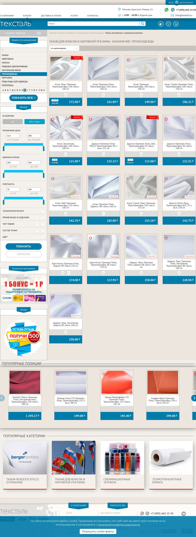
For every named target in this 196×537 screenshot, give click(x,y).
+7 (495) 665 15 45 (186, 9)
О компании (7, 15)
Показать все (24, 97)
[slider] (3, 149)
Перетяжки (7, 59)
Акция (77, 58)
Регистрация (186, 2)
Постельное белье (11, 70)
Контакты (92, 15)
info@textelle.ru (183, 15)
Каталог (27, 15)
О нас (69, 512)
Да (12, 121)
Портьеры (7, 77)
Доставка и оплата (51, 15)
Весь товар (34, 121)
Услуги (74, 15)
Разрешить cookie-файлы (98, 531)
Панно (5, 55)
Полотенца (7, 85)
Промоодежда (9, 74)
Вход (171, 2)
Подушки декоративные (14, 66)
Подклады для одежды (15, 81)
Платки (5, 62)
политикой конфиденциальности (119, 524)
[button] (195, 398)
